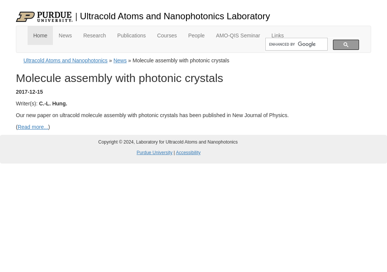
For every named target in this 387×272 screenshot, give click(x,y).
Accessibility (188, 152)
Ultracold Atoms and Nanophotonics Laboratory (175, 16)
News (65, 35)
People (196, 35)
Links (277, 35)
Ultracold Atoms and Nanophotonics (65, 60)
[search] (295, 44)
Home (40, 35)
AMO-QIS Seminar (238, 35)
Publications (131, 35)
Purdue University (155, 152)
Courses (167, 35)
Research (94, 35)
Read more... (33, 127)
